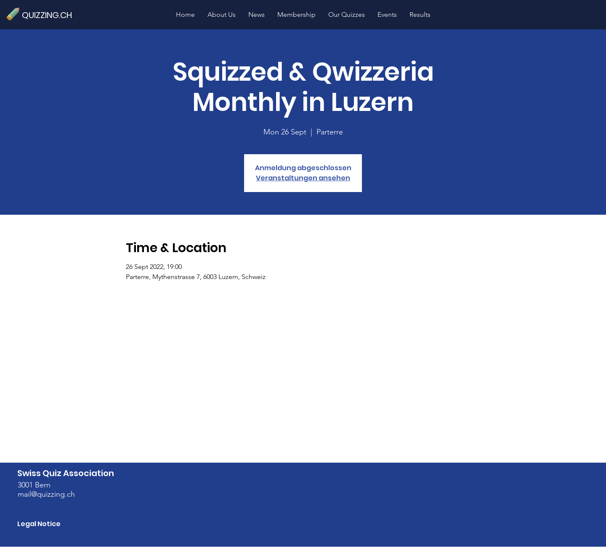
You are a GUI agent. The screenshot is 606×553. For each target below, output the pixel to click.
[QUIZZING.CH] (50, 15)
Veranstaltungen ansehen (303, 178)
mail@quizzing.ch (46, 494)
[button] (346, 14)
